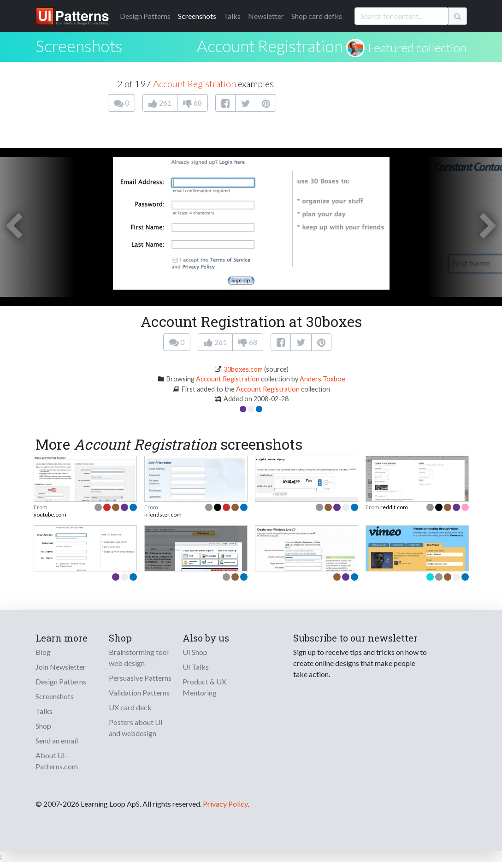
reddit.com (394, 507)
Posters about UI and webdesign (136, 727)
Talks (232, 16)
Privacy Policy (225, 803)
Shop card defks (316, 16)
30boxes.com (243, 369)
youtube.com (50, 514)
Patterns (145, 16)
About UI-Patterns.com (56, 761)
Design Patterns (60, 681)
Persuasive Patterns (140, 677)
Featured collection (417, 47)
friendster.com (163, 514)
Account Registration (270, 45)
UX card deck (130, 707)
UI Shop (195, 652)
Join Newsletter (60, 666)
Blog (43, 652)
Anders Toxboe (322, 379)
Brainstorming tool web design (139, 657)
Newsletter (266, 16)
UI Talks (196, 666)
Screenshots (197, 16)
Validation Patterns (139, 692)
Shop (43, 725)
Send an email (56, 740)
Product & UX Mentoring (204, 687)
